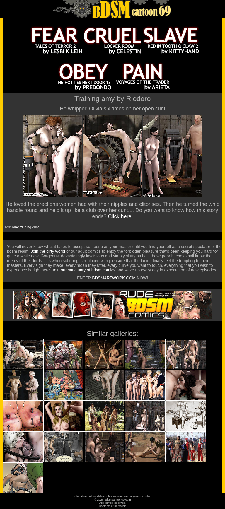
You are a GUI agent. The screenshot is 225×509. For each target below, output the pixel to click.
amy (15, 227)
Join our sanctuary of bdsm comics (83, 270)
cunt (35, 227)
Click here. (120, 216)
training (25, 227)
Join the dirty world (48, 251)
